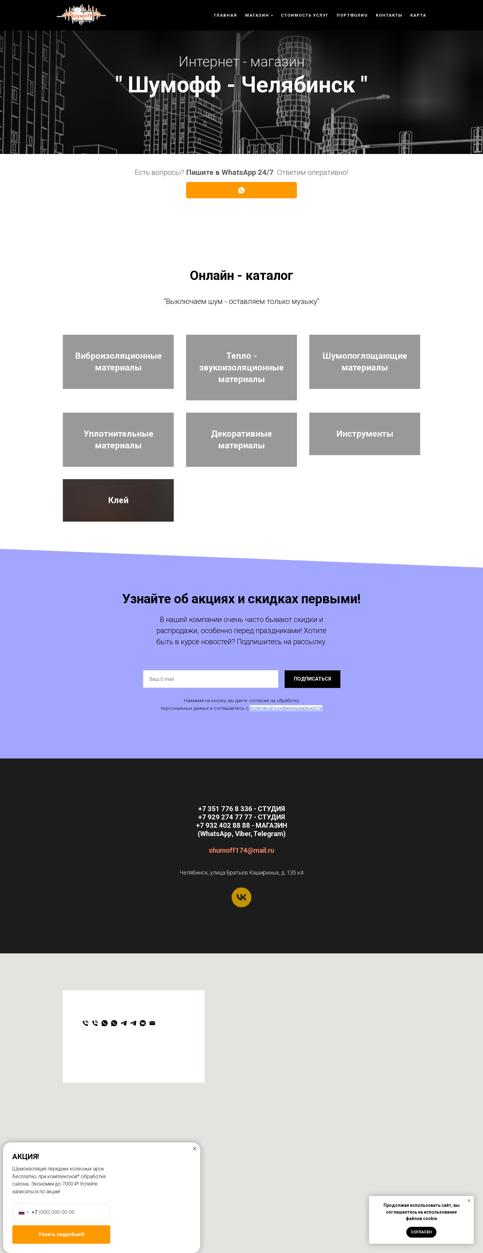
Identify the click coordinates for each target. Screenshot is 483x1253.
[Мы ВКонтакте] (143, 1101)
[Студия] (85, 1101)
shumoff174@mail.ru (241, 928)
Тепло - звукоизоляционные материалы (241, 374)
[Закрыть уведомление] (469, 1201)
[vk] (241, 975)
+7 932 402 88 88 (223, 903)
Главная (225, 15)
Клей (118, 559)
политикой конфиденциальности (286, 786)
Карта (418, 15)
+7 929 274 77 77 (225, 895)
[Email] (152, 1101)
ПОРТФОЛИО (352, 15)
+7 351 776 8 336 (225, 887)
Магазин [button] (257, 15)
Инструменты (364, 467)
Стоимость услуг (305, 15)
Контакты (389, 15)
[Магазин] (95, 1101)
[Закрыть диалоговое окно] (194, 1148)
